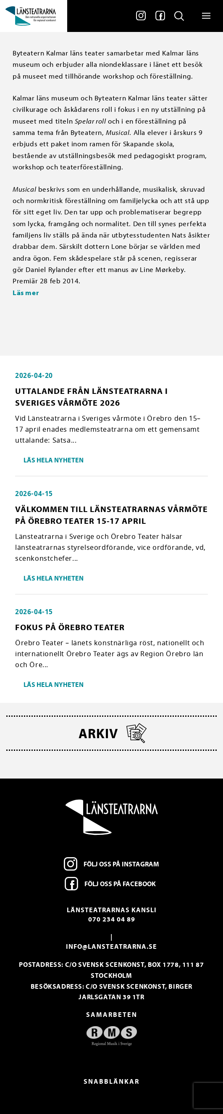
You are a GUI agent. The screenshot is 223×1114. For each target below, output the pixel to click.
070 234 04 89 (111, 919)
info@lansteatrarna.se (111, 946)
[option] (111, 1036)
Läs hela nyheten (54, 460)
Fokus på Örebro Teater (70, 627)
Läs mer (26, 292)
